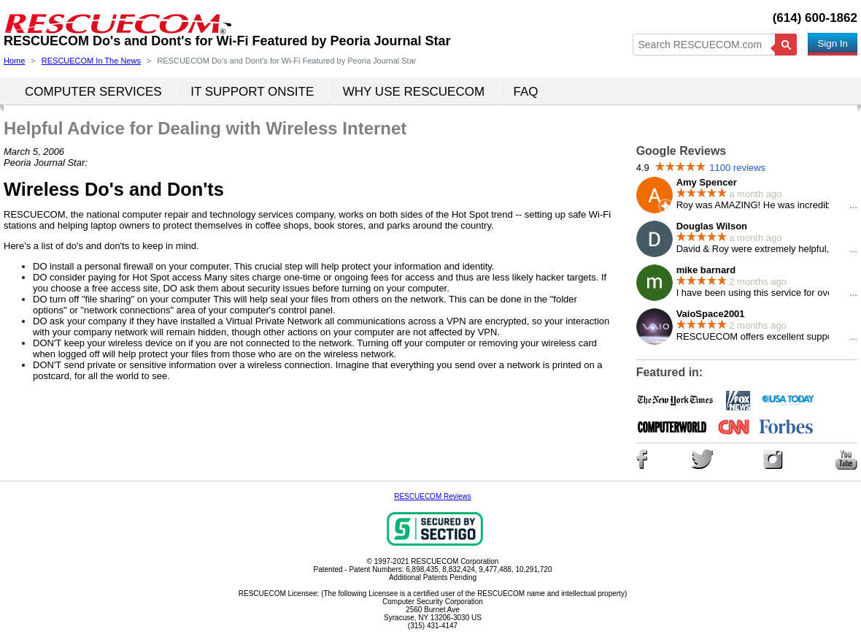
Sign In (832, 43)
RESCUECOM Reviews (432, 496)
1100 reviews (737, 167)
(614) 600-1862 (815, 18)
